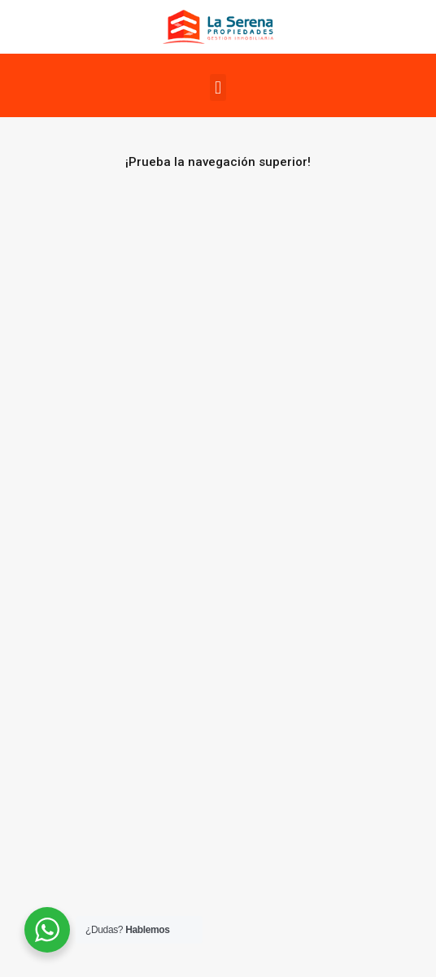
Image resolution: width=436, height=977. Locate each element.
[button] (217, 87)
